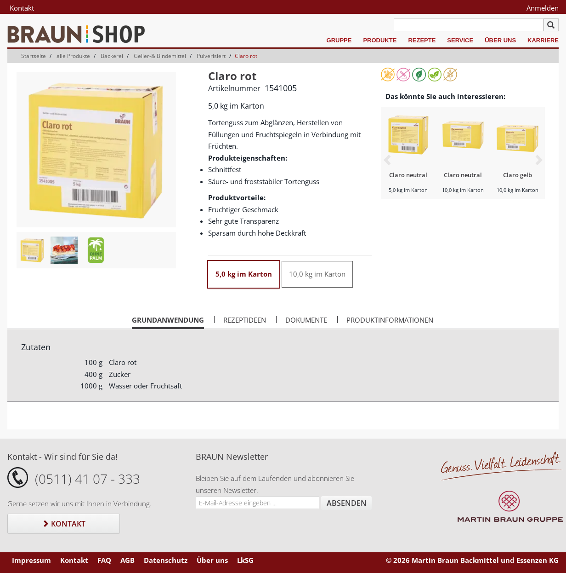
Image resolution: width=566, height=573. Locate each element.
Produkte (379, 40)
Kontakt (22, 7)
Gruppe (339, 40)
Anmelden (542, 7)
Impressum (31, 560)
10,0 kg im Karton (317, 273)
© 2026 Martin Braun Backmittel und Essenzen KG (472, 560)
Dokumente (306, 319)
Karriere (543, 40)
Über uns (500, 40)
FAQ (104, 560)
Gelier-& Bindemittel (160, 56)
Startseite (33, 56)
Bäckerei (112, 56)
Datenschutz (165, 560)
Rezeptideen (244, 319)
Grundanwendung (168, 322)
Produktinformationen (389, 319)
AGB (127, 560)
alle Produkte (73, 56)
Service (460, 40)
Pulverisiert (211, 56)
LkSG (245, 560)
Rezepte (422, 40)
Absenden (347, 503)
